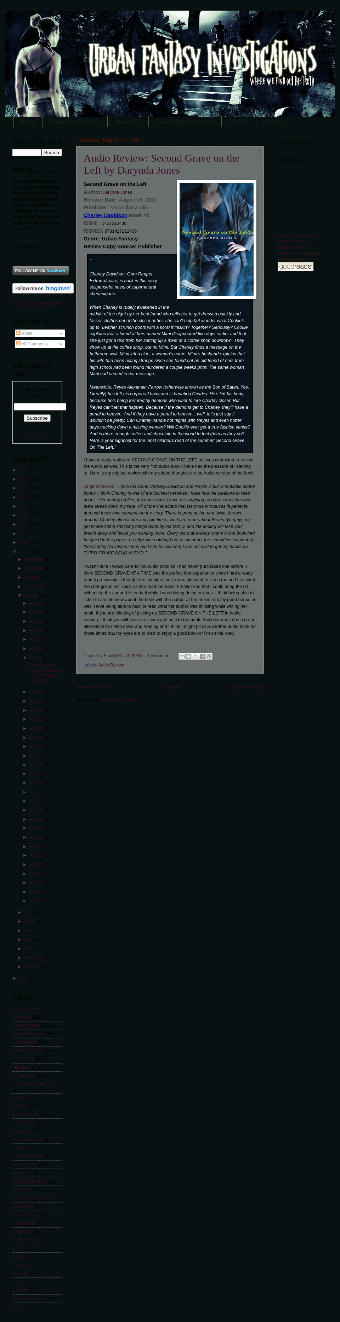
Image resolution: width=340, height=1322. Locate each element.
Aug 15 (36, 773)
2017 (24, 497)
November (34, 568)
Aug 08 (36, 837)
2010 (24, 978)
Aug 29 (36, 621)
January (32, 966)
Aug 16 (36, 764)
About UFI (128, 121)
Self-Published (26, 1114)
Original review (98, 486)
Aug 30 (36, 612)
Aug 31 (36, 603)
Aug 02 (36, 891)
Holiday (19, 1147)
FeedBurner (37, 434)
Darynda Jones (117, 192)
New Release (25, 1042)
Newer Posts (93, 687)
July (28, 912)
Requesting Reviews (75, 121)
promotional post (28, 1050)
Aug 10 (36, 819)
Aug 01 (36, 900)
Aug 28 (36, 630)
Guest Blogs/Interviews (185, 121)
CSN (16, 1281)
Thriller (19, 1306)
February (33, 957)
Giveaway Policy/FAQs (33, 1197)
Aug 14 (36, 782)
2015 (24, 515)
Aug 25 (36, 657)
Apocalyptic (23, 1206)
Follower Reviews (29, 1298)
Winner (19, 1097)
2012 (24, 542)
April (29, 939)
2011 (24, 551)
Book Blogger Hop (29, 1181)
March (30, 948)
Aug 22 (36, 710)
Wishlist (238, 121)
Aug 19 (36, 737)
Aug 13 (36, 792)
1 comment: (159, 655)
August (31, 595)
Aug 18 (36, 746)
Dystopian (21, 1131)
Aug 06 (36, 855)
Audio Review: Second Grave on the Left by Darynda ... (44, 673)
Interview (20, 1067)
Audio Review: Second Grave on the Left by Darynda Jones (162, 164)
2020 (24, 469)
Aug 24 (36, 691)
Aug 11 (36, 810)
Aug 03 (36, 882)
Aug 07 (36, 846)
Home (28, 121)
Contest (19, 1290)
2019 (24, 479)
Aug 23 (36, 701)
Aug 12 (36, 800)
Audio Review (111, 665)
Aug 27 (36, 639)
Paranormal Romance (32, 1084)
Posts (24, 333)
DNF (16, 1248)
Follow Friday (25, 1164)
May (28, 930)
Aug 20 (36, 728)
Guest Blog (22, 1058)
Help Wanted (24, 1223)
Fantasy (20, 1105)
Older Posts (248, 687)
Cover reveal (24, 1122)
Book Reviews (25, 1008)
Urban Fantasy (26, 1025)
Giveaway (21, 1017)
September (35, 586)
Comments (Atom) (119, 700)
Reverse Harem (27, 1156)
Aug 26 (36, 648)
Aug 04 (36, 873)
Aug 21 (36, 719)
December (34, 559)
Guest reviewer (26, 1214)
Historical (21, 1265)
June (29, 921)
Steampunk (23, 1231)
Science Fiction (26, 1139)
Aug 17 (36, 755)
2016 (24, 506)
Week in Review (27, 1033)
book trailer (22, 1172)
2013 (24, 533)
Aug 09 (36, 828)
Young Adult (23, 1075)
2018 (24, 487)
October (32, 577)
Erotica (19, 1256)
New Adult (22, 1189)
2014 (24, 524)
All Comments (32, 344)
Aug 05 (36, 864)
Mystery (19, 1273)
